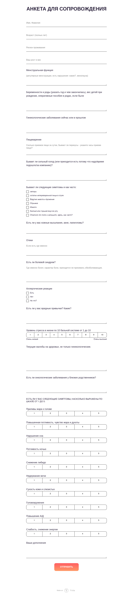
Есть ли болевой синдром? (41, 262)
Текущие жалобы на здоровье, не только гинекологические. (58, 346)
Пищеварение (33, 139)
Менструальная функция (39, 70)
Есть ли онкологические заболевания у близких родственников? (61, 377)
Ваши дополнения (36, 543)
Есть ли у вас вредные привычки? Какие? (48, 308)
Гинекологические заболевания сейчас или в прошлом (56, 117)
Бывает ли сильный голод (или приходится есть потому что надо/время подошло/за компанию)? (65, 163)
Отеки (29, 240)
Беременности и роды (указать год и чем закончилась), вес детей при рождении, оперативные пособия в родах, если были (64, 94)
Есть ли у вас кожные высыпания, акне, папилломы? (55, 222)
